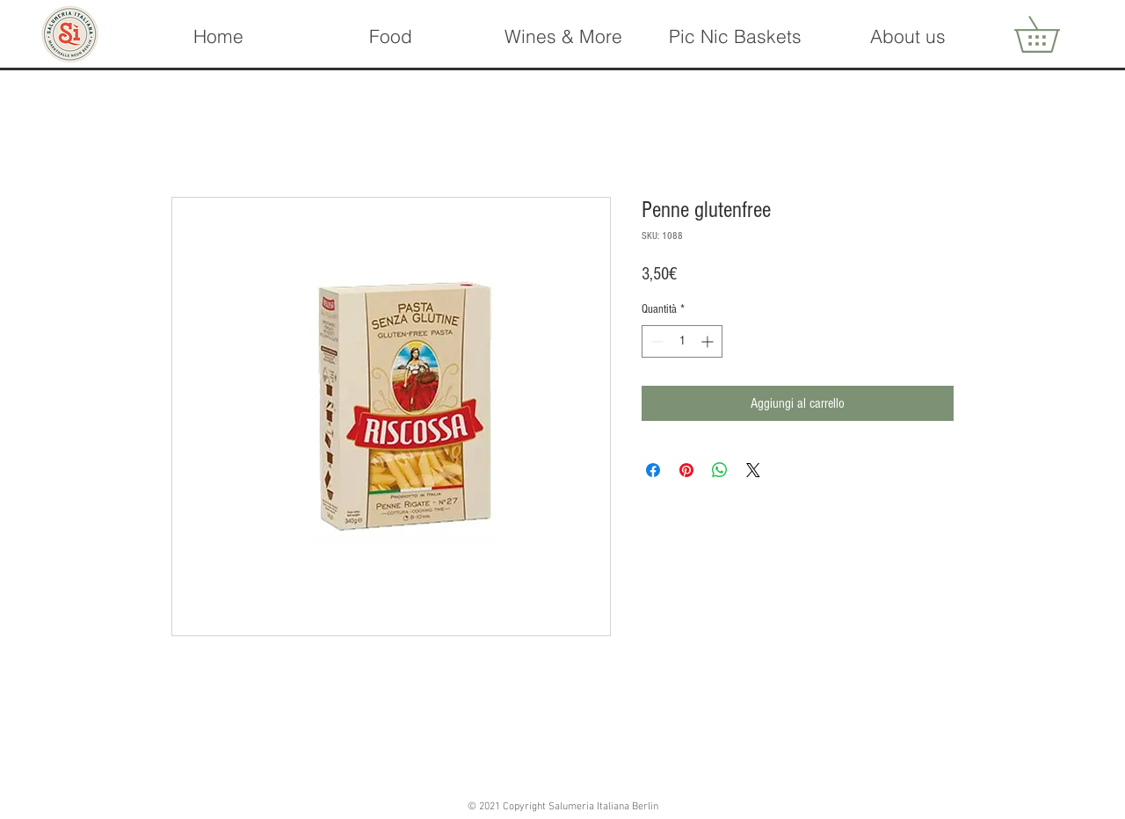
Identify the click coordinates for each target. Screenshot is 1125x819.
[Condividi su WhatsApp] (719, 470)
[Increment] (709, 341)
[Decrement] (655, 341)
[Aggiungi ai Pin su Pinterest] (686, 470)
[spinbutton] (682, 341)
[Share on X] (753, 470)
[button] (562, 36)
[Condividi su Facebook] (653, 470)
